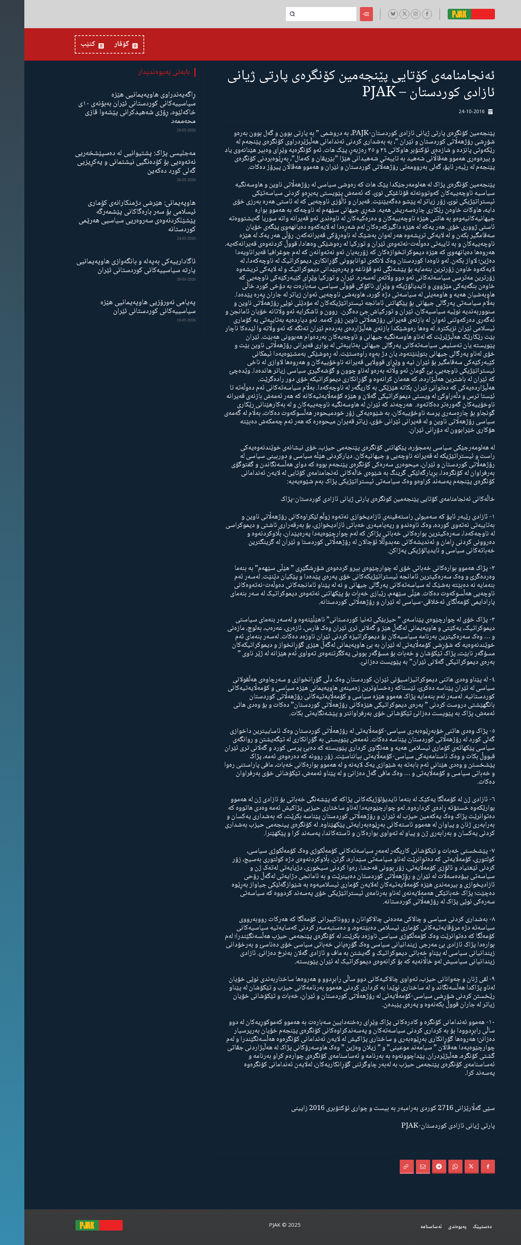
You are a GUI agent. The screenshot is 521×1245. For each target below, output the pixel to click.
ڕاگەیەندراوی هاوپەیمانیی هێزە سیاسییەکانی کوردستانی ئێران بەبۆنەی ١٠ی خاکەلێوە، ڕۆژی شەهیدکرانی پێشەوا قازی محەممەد (112, 108)
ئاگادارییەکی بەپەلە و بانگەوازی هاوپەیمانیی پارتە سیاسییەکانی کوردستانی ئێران (111, 266)
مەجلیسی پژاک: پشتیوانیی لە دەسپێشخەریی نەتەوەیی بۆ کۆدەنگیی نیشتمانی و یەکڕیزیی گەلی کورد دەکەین (111, 162)
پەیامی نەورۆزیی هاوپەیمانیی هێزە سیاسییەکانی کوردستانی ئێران (123, 307)
